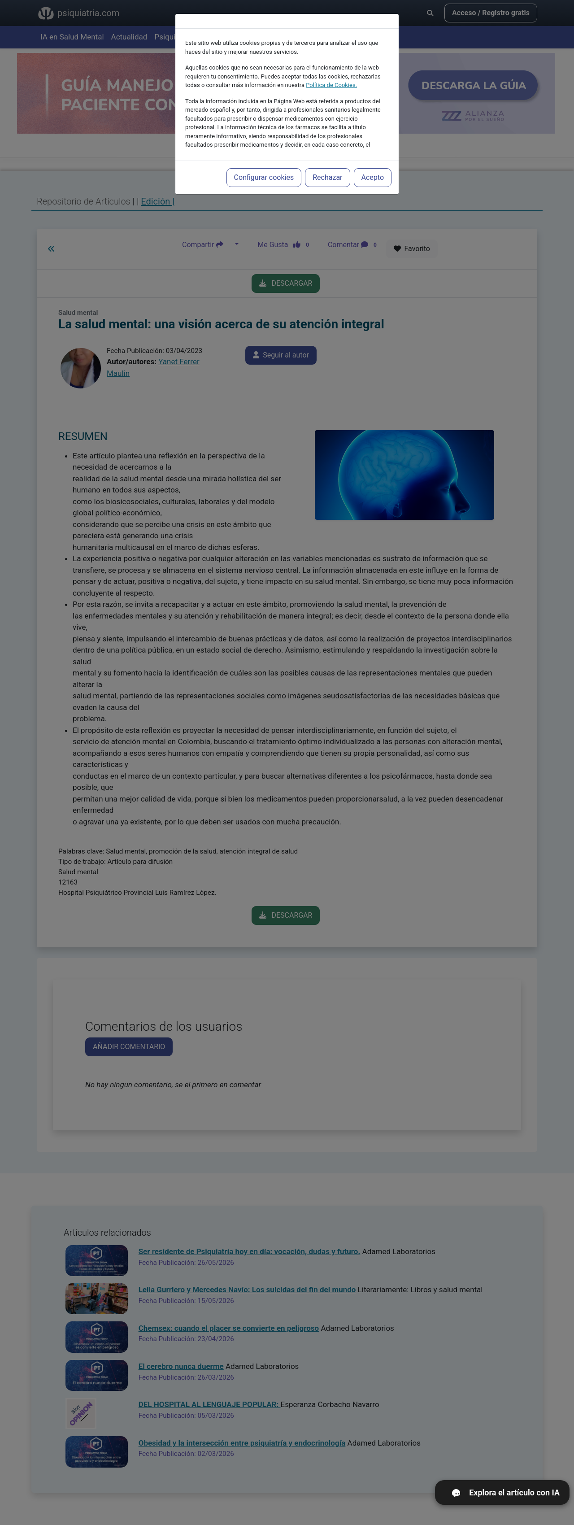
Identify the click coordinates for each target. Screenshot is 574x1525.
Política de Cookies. (331, 82)
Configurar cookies (264, 174)
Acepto (372, 174)
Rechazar (327, 174)
